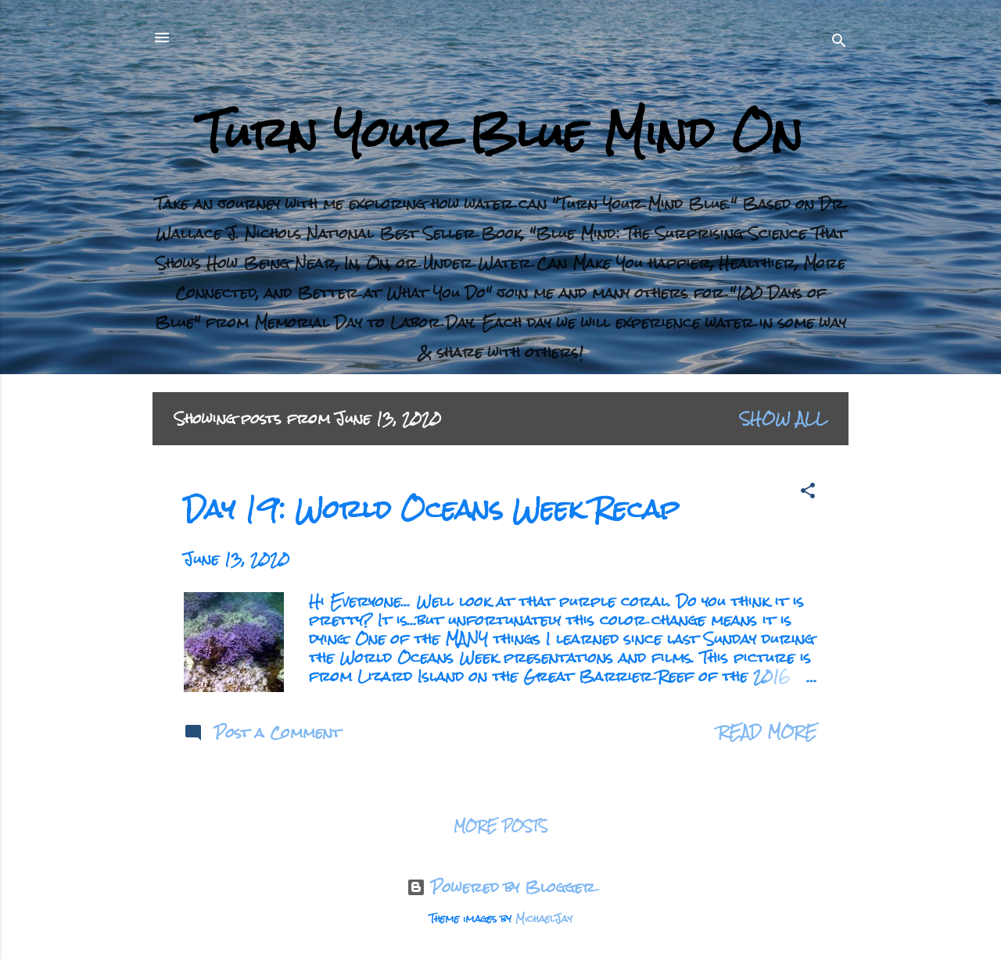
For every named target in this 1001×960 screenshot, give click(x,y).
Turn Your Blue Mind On (500, 132)
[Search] (839, 42)
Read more (767, 731)
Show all (783, 418)
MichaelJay (543, 919)
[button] (807, 493)
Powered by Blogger (501, 887)
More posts (501, 826)
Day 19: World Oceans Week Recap (432, 509)
